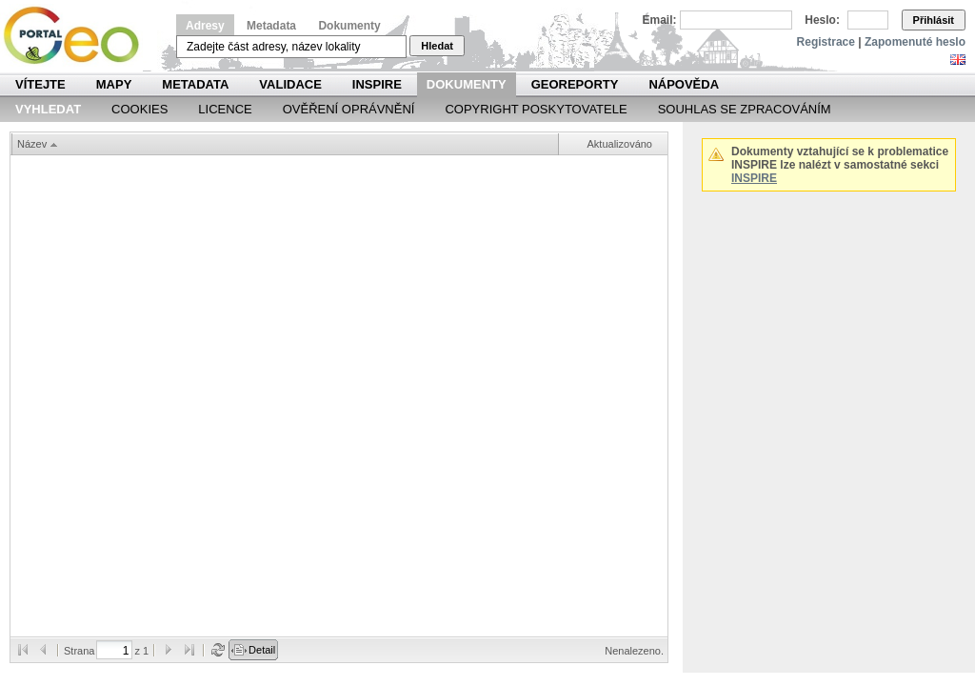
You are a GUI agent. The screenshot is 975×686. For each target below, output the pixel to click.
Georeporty (575, 84)
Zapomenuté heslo (915, 42)
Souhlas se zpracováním (744, 109)
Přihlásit (933, 20)
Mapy (114, 84)
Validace (290, 84)
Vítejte (40, 84)
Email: (660, 20)
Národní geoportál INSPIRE (78, 35)
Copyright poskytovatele (536, 109)
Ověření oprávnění (349, 109)
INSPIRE (377, 84)
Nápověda (683, 84)
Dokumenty (349, 25)
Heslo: (822, 20)
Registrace (826, 42)
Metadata (271, 25)
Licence (224, 109)
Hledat (437, 45)
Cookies (139, 109)
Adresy (205, 25)
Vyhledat (48, 109)
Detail (262, 650)
